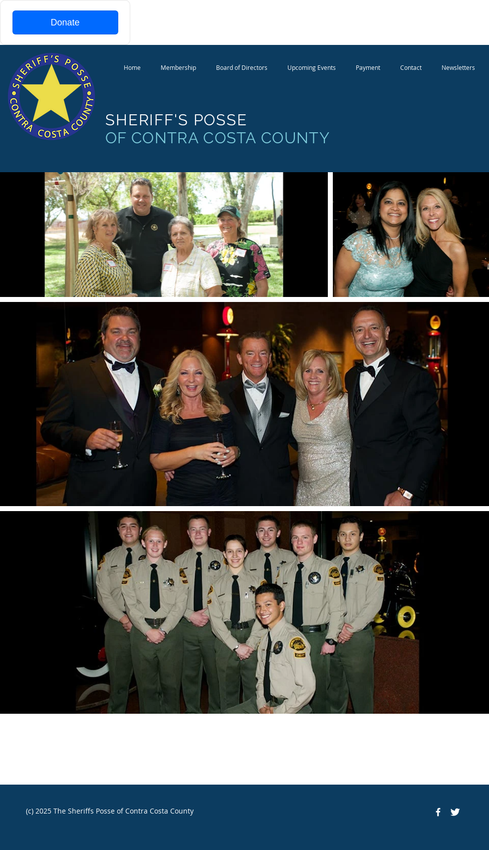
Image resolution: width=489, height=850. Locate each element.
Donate (64, 22)
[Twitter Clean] (455, 812)
